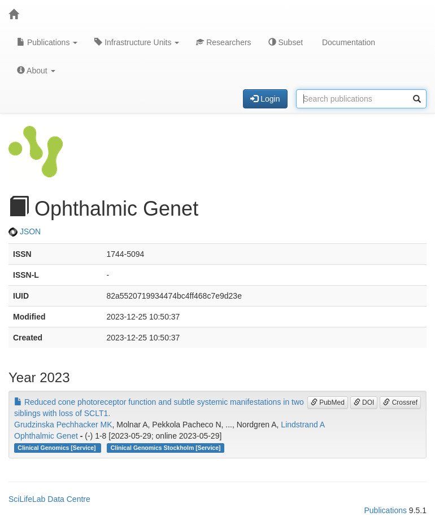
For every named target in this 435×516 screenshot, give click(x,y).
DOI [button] (364, 402)
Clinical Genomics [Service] (57, 447)
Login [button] (265, 98)
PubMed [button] (328, 402)
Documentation (347, 42)
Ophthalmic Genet (46, 435)
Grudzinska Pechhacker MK (63, 424)
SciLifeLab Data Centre (49, 499)
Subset (285, 42)
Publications (47, 42)
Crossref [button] (400, 402)
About (36, 70)
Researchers (223, 42)
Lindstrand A (303, 424)
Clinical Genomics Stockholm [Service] (166, 447)
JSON (24, 231)
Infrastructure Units (136, 42)
